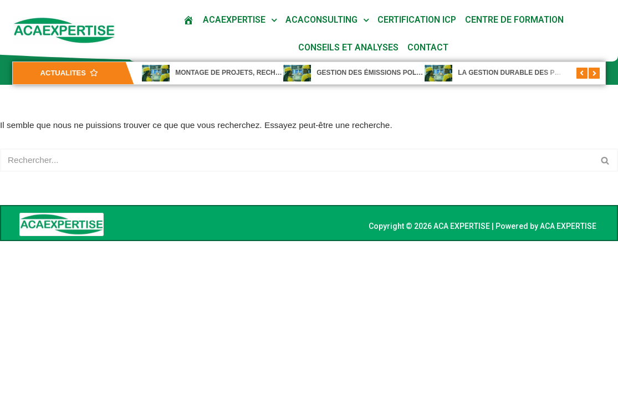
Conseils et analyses (348, 47)
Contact (427, 47)
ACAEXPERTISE (234, 19)
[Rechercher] (296, 161)
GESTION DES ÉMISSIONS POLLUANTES (382, 72)
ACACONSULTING (321, 19)
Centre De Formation (514, 19)
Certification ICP (416, 19)
